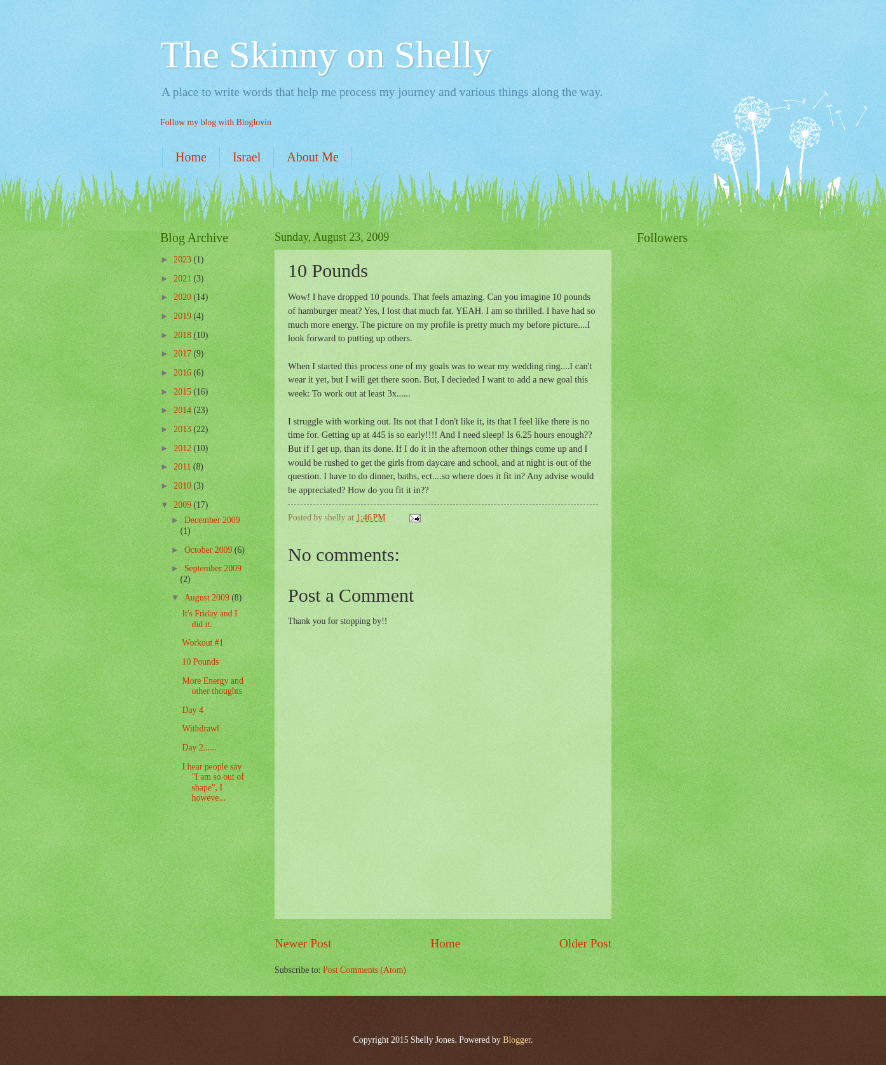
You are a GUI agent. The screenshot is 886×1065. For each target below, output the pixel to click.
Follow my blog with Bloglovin (215, 122)
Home (191, 157)
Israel (247, 157)
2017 (183, 353)
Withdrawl (200, 728)
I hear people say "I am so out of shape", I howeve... (212, 782)
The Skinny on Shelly (326, 55)
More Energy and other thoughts (212, 686)
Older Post (585, 943)
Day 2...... (199, 747)
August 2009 (207, 597)
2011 (183, 466)
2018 (183, 335)
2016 (183, 372)
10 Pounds (200, 662)
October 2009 (209, 550)
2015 (183, 392)
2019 (183, 316)
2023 (183, 259)
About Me (313, 157)
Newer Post (303, 943)
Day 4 (192, 710)
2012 (183, 448)
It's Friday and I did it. (209, 619)
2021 (183, 278)
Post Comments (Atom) (364, 970)
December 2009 (212, 520)
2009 (183, 505)
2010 (183, 486)
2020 (183, 297)
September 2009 (213, 568)
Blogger (517, 1040)
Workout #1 (202, 643)
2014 (183, 410)
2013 (183, 429)
